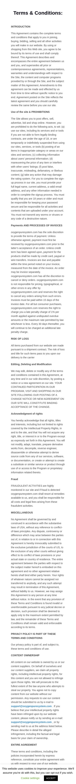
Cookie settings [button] (30, 778)
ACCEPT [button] (51, 778)
